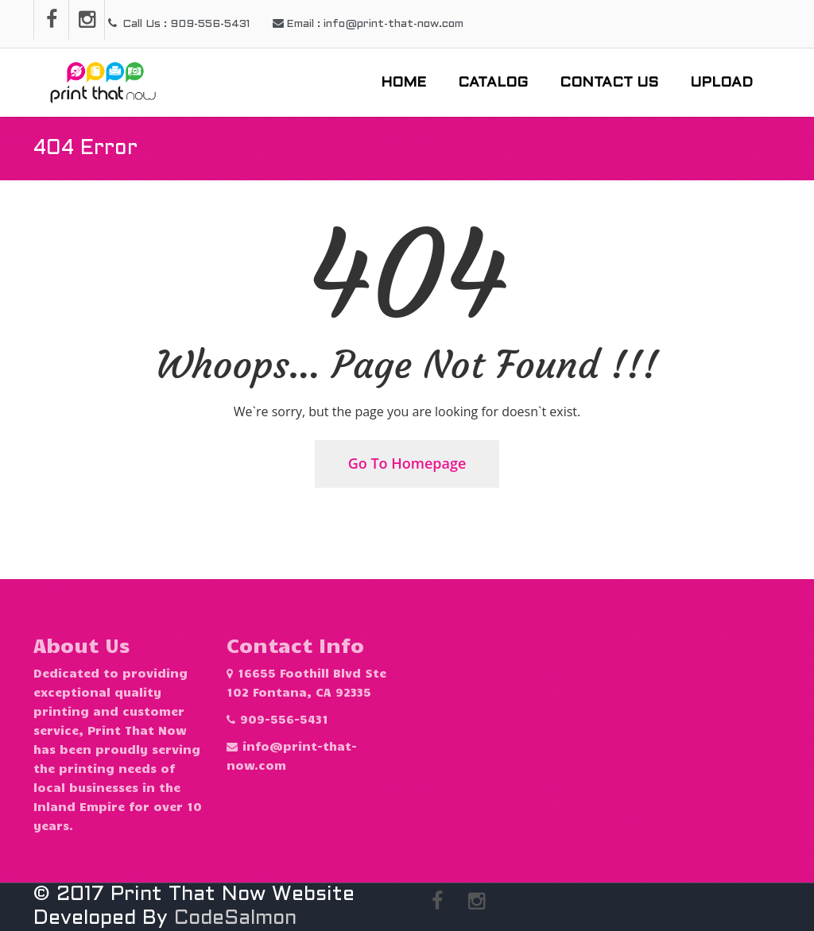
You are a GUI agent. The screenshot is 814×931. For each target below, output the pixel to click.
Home (403, 83)
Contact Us (609, 83)
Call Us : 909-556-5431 (179, 24)
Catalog (493, 83)
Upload (721, 83)
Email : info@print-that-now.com (368, 24)
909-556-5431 (284, 719)
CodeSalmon (235, 919)
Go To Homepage (407, 463)
